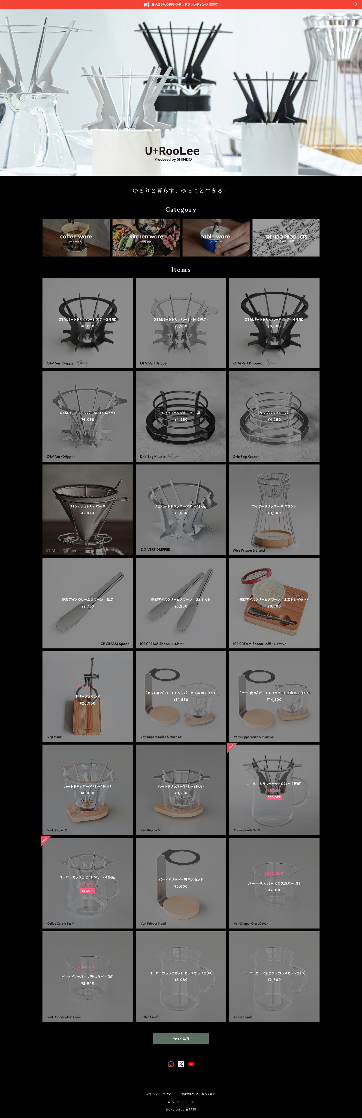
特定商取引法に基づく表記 (198, 1094)
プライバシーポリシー (160, 1094)
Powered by (181, 1109)
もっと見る (181, 1038)
